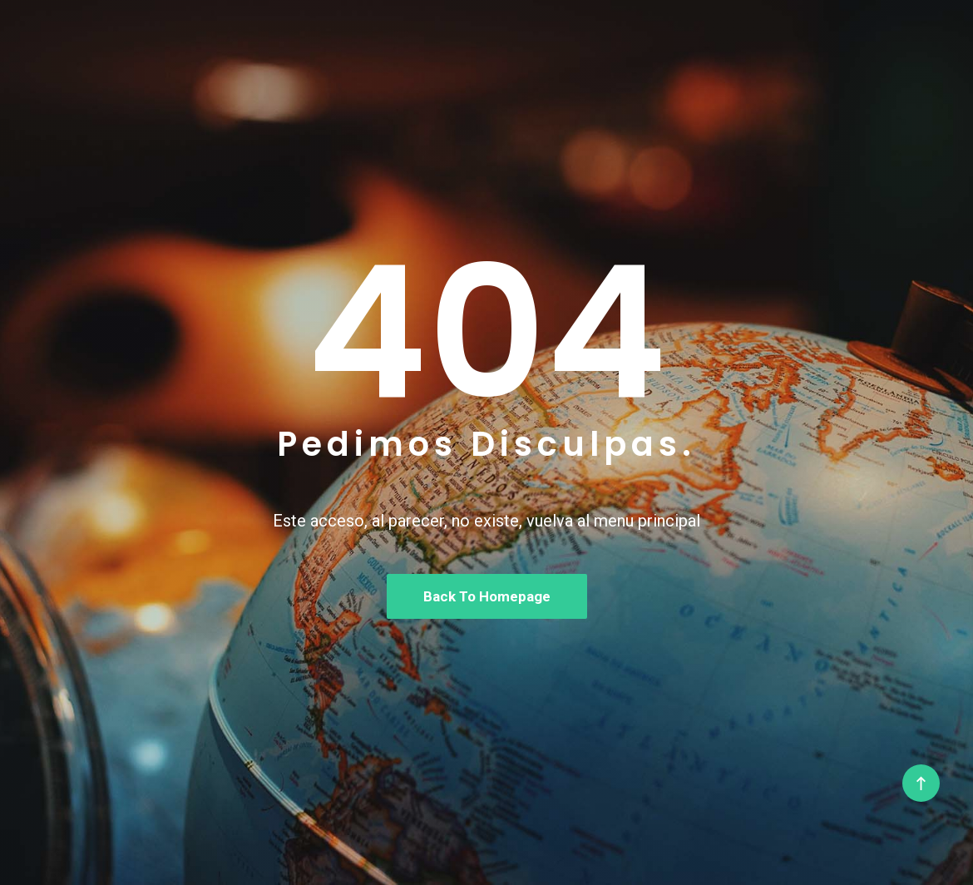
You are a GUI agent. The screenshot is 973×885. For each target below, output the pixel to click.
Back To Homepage (487, 596)
